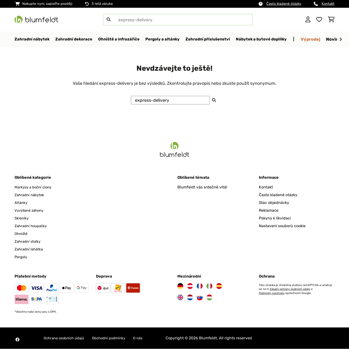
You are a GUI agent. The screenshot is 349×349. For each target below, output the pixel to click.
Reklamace (268, 210)
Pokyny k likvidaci (275, 218)
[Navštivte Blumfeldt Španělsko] (219, 286)
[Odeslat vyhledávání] (109, 20)
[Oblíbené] (319, 19)
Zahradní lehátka (30, 249)
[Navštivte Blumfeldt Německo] (180, 286)
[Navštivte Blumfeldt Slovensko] (200, 298)
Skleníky (22, 218)
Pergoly (21, 257)
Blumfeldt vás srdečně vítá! (202, 187)
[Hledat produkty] (178, 20)
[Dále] (340, 39)
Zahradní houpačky (32, 226)
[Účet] (307, 19)
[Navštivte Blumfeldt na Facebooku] (17, 339)
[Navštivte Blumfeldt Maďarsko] (209, 298)
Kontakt (328, 4)
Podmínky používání (272, 293)
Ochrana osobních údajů (66, 338)
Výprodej (330, 39)
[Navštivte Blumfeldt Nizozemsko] (190, 298)
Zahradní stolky (29, 241)
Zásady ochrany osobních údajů (290, 289)
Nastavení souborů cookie (282, 226)
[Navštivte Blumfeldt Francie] (200, 286)
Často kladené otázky (283, 4)
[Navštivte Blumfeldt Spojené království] (180, 298)
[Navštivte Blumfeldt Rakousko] (190, 286)
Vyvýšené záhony (31, 210)
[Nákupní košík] (331, 19)
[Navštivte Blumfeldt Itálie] (209, 286)
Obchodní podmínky (114, 338)
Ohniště (22, 234)
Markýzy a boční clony (35, 187)
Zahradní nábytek (31, 195)
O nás (145, 338)
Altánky (21, 203)
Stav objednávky (274, 203)
